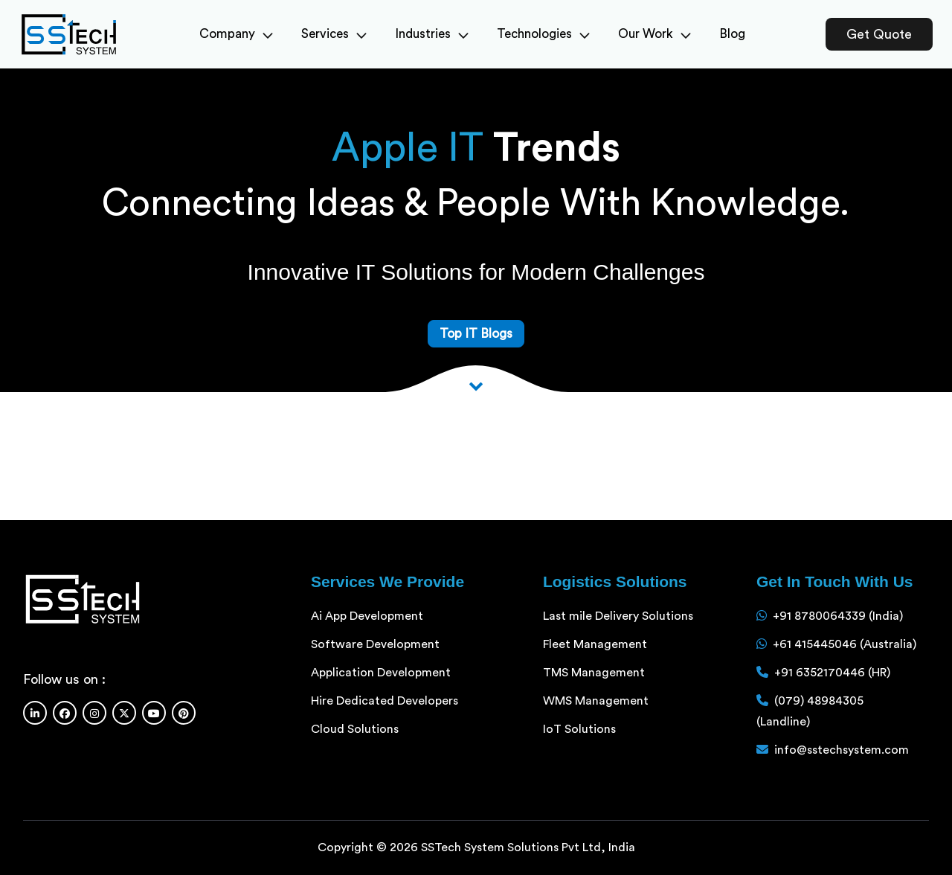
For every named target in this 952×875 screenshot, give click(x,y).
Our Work (654, 34)
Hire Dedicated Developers (384, 701)
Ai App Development (367, 616)
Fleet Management (595, 644)
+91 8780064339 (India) (838, 616)
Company (236, 34)
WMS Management (596, 701)
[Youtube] (154, 713)
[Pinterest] (184, 713)
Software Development (375, 644)
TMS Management (594, 673)
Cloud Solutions (355, 729)
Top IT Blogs (476, 333)
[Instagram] (94, 713)
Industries (432, 34)
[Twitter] (124, 713)
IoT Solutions (579, 729)
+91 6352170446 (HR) (832, 673)
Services (334, 34)
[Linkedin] (35, 713)
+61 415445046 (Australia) (844, 644)
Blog (732, 34)
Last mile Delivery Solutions (618, 616)
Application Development (381, 673)
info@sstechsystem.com (841, 750)
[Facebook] (65, 713)
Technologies (543, 34)
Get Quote (879, 34)
